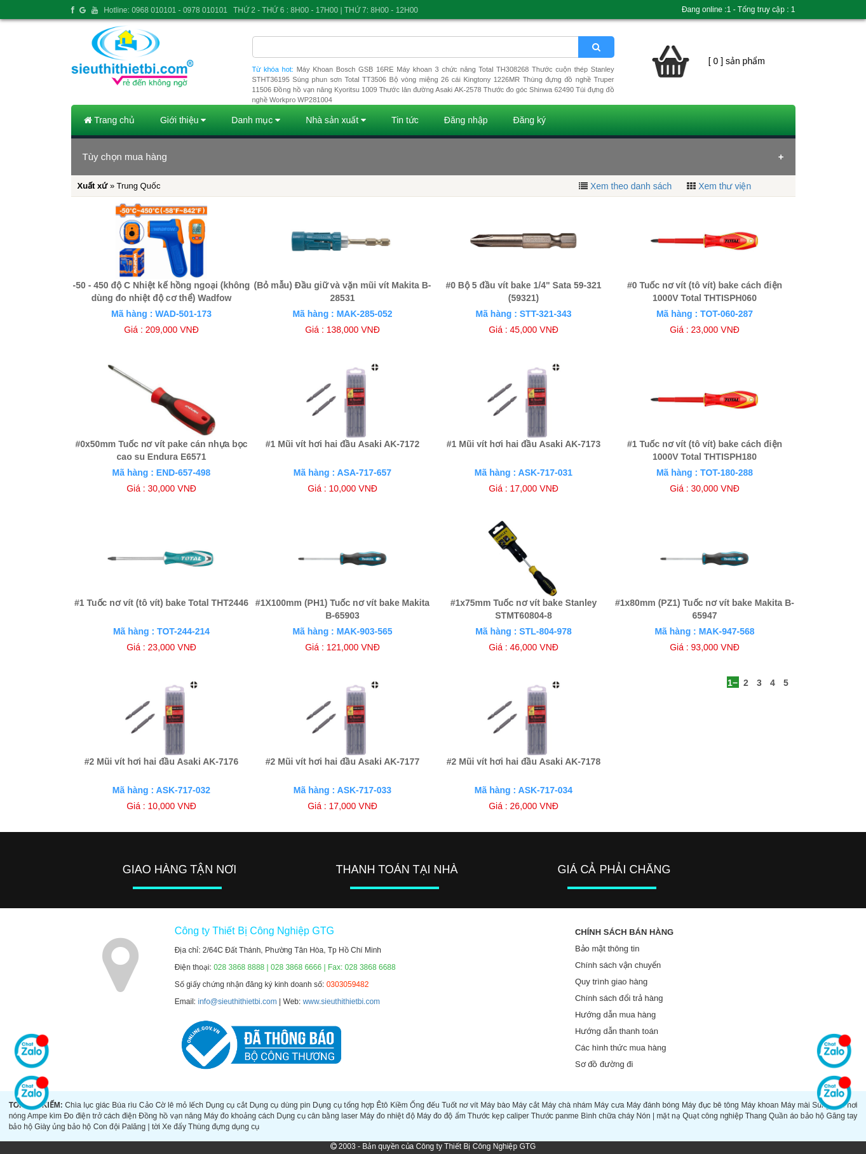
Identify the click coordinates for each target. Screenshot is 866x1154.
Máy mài (795, 1105)
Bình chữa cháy (607, 1115)
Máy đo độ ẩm (441, 1115)
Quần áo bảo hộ (796, 1115)
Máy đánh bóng (652, 1105)
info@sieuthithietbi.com (237, 1001)
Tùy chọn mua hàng (125, 156)
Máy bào (495, 1105)
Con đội (106, 1126)
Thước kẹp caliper (498, 1115)
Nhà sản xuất (336, 120)
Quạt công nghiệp (712, 1115)
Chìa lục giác (87, 1105)
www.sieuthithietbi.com (341, 1001)
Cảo (146, 1105)
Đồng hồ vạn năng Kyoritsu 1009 (325, 89)
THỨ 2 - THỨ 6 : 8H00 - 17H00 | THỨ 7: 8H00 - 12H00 (325, 10)
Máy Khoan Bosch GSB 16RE (345, 69)
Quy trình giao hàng (611, 981)
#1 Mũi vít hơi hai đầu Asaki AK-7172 (342, 444)
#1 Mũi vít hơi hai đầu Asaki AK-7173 (523, 444)
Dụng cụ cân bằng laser (317, 1115)
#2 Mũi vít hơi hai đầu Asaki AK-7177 (342, 761)
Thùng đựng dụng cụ (223, 1126)
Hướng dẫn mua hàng (615, 1014)
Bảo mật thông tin (607, 948)
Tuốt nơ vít (460, 1105)
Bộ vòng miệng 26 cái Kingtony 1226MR (454, 79)
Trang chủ (109, 120)
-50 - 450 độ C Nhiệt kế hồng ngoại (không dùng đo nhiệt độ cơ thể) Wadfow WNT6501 (161, 298)
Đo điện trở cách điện (100, 1115)
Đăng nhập (466, 120)
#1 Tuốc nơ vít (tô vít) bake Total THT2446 (161, 603)
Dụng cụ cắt (227, 1105)
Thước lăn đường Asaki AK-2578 (430, 89)
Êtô (382, 1105)
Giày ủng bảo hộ (62, 1126)
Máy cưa (609, 1105)
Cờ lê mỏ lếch (179, 1105)
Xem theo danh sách (631, 186)
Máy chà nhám (566, 1105)
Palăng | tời (141, 1126)
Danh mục (255, 120)
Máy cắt (525, 1105)
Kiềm (399, 1105)
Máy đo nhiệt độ (387, 1115)
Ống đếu (424, 1105)
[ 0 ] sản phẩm (736, 61)
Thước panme (555, 1115)
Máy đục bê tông (710, 1105)
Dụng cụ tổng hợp (343, 1105)
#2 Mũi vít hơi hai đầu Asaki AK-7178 (523, 761)
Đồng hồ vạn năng (170, 1115)
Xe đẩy (174, 1126)
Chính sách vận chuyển (618, 965)
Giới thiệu (183, 120)
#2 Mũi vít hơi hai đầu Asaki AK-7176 (161, 761)
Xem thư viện (724, 186)
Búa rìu (124, 1105)
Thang (756, 1115)
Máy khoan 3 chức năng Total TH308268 (462, 69)
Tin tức (405, 120)
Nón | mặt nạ (658, 1115)
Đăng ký (529, 120)
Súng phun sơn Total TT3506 (339, 79)
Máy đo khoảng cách (239, 1115)
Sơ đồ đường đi (604, 1064)
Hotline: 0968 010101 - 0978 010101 (165, 10)
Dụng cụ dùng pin (280, 1105)
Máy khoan (759, 1105)
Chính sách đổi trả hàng (619, 998)
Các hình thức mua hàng (620, 1047)
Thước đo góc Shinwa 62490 (529, 89)
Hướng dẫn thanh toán (616, 1031)
